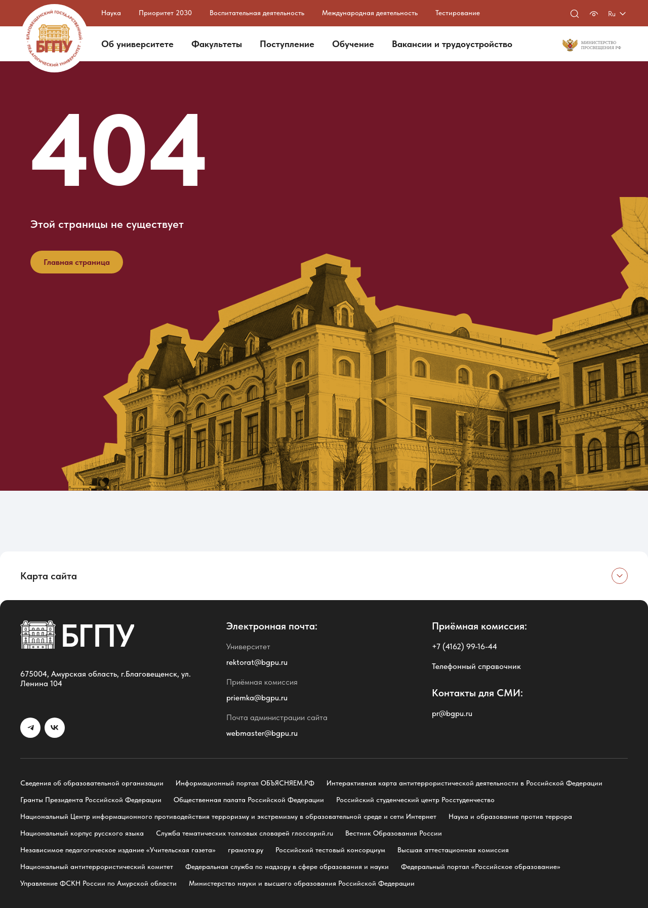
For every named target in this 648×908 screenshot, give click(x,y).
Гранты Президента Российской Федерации (90, 800)
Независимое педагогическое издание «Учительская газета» (118, 850)
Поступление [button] (287, 43)
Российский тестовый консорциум (330, 850)
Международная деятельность (370, 13)
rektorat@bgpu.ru (257, 662)
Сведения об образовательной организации (92, 783)
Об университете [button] (137, 43)
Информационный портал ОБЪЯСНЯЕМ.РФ (245, 783)
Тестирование (457, 13)
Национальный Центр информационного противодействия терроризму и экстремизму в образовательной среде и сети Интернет (228, 816)
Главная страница (77, 262)
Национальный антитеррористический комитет (96, 866)
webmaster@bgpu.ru (262, 733)
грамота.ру (245, 850)
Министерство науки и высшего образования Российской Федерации (302, 883)
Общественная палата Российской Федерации (249, 800)
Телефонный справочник (476, 666)
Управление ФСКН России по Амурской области (98, 883)
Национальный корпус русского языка (82, 833)
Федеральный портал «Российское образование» (480, 866)
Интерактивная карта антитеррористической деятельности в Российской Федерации (464, 783)
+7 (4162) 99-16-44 (464, 646)
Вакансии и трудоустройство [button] (452, 43)
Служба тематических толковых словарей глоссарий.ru (244, 833)
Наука (111, 13)
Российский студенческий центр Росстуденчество (415, 800)
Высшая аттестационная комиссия (453, 850)
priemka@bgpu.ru (257, 697)
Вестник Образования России (393, 833)
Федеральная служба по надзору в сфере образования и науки (287, 866)
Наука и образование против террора (510, 816)
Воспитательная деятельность (257, 13)
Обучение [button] (353, 43)
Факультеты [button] (216, 43)
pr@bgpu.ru (452, 713)
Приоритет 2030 (165, 13)
